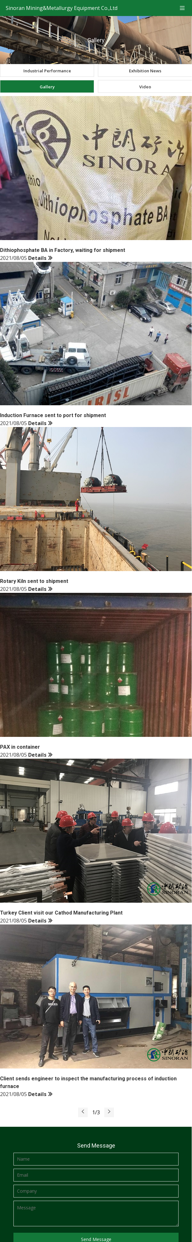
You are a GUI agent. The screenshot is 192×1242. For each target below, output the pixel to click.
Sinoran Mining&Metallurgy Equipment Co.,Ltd (61, 8)
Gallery (47, 87)
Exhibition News (145, 71)
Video (145, 87)
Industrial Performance (47, 71)
